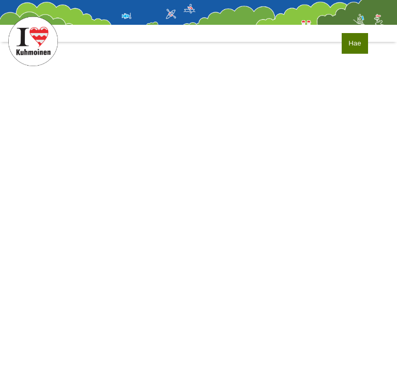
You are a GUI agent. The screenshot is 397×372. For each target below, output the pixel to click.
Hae (354, 43)
